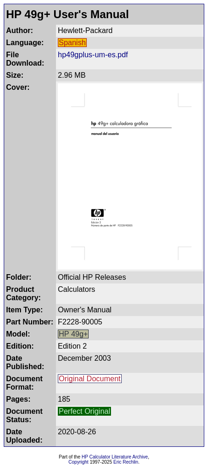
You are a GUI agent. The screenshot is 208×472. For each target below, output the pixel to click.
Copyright (79, 462)
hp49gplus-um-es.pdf (93, 55)
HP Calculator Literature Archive (115, 456)
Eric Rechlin (125, 462)
